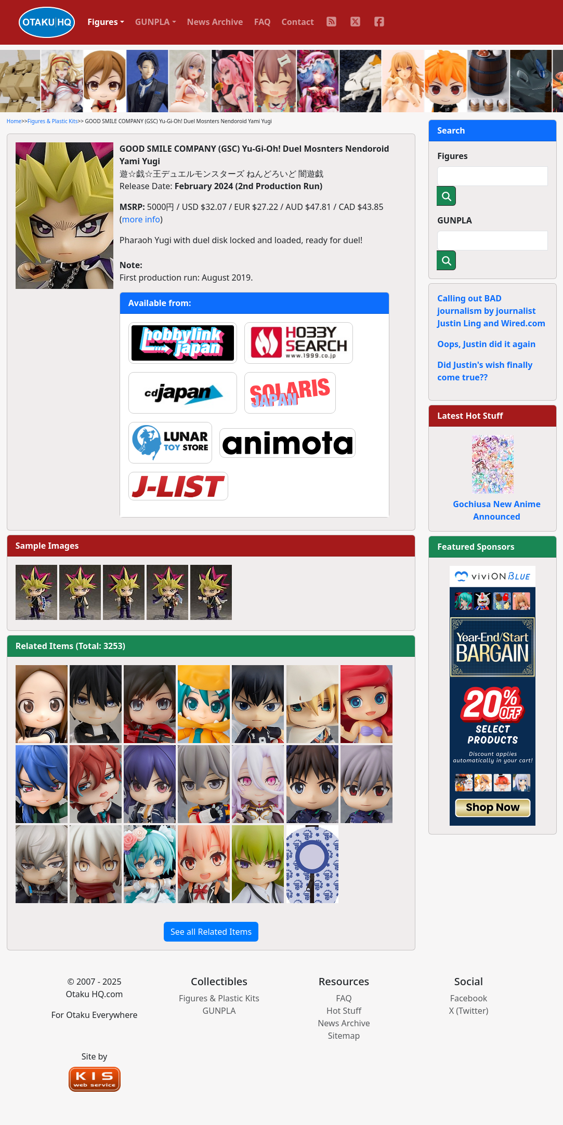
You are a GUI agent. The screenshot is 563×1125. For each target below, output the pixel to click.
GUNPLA (454, 220)
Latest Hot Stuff (470, 415)
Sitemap (344, 1035)
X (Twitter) (469, 1010)
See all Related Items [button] (211, 931)
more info (141, 219)
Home (14, 121)
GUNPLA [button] (152, 22)
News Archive (215, 22)
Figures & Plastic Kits (53, 121)
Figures (452, 156)
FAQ (262, 22)
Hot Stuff (343, 1010)
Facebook (469, 998)
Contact (298, 22)
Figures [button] (102, 22)
